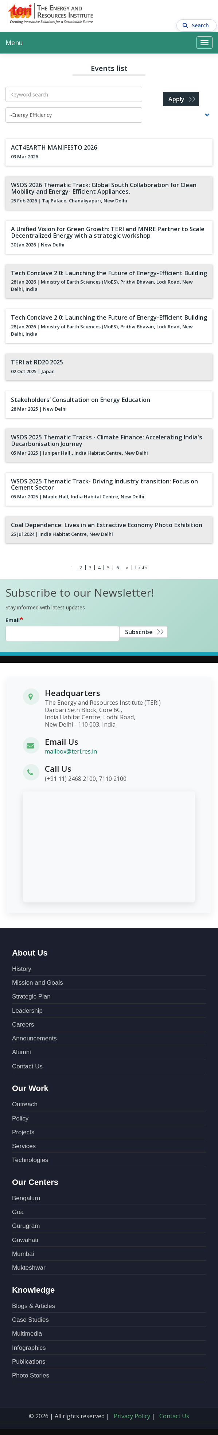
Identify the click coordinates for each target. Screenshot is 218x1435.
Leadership (27, 1009)
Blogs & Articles (33, 1304)
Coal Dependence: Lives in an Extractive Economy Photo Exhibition (104, 524)
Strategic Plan (31, 995)
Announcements (34, 1037)
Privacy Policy (132, 1415)
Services (24, 1145)
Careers (23, 1023)
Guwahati (25, 1238)
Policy (20, 1117)
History (21, 967)
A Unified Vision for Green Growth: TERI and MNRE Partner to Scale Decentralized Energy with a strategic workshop (105, 232)
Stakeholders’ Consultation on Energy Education (79, 399)
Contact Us (27, 1065)
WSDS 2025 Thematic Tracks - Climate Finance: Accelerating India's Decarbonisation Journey (104, 439)
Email (12, 619)
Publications (29, 1360)
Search (197, 13)
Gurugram (26, 1224)
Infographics (29, 1346)
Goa (18, 1210)
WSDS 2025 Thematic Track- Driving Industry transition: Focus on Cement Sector (102, 483)
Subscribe (139, 631)
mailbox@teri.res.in (71, 750)
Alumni (21, 1051)
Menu (14, 42)
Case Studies (30, 1318)
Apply (176, 99)
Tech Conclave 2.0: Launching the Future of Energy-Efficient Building (107, 272)
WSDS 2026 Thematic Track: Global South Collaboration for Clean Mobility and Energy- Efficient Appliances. (102, 188)
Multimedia (27, 1332)
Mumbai (23, 1252)
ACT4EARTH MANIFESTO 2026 (52, 147)
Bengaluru (26, 1197)
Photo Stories (30, 1374)
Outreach (25, 1103)
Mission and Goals (37, 981)
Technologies (30, 1158)
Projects (23, 1131)
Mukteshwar (29, 1266)
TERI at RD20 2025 (36, 362)
